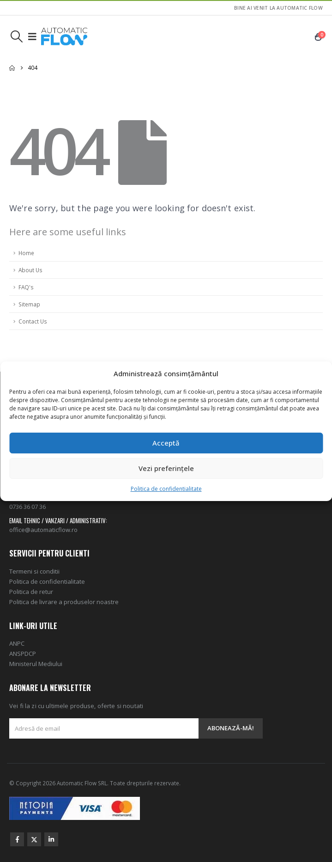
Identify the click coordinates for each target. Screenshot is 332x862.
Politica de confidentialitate (166, 489)
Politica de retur (31, 591)
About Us (30, 270)
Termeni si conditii (34, 571)
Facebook (17, 839)
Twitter (34, 839)
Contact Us (32, 321)
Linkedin (51, 839)
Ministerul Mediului (35, 664)
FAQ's (26, 287)
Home (26, 253)
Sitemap (29, 304)
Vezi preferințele (166, 468)
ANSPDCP (22, 653)
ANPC (16, 643)
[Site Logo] (64, 36)
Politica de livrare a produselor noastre (64, 602)
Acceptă (166, 442)
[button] (16, 37)
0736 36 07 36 (27, 506)
